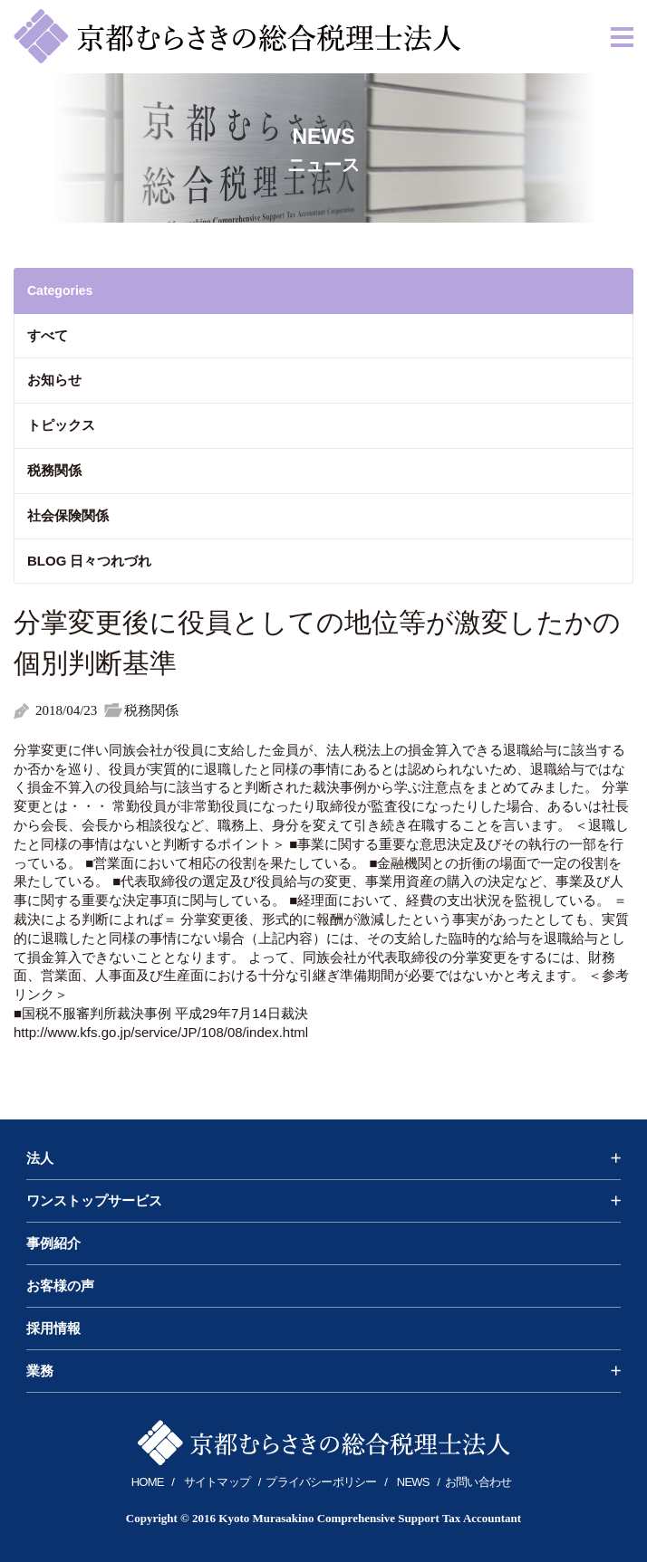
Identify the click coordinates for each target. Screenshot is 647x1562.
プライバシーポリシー (321, 1482)
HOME (147, 1482)
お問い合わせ (478, 1482)
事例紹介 (53, 1243)
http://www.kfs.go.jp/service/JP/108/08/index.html (161, 1032)
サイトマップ (217, 1482)
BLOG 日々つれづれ (89, 560)
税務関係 (54, 470)
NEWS (413, 1482)
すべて (47, 335)
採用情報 (53, 1328)
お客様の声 (60, 1286)
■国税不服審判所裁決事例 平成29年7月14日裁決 (161, 1013)
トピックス (61, 425)
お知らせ (54, 379)
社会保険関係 (68, 515)
